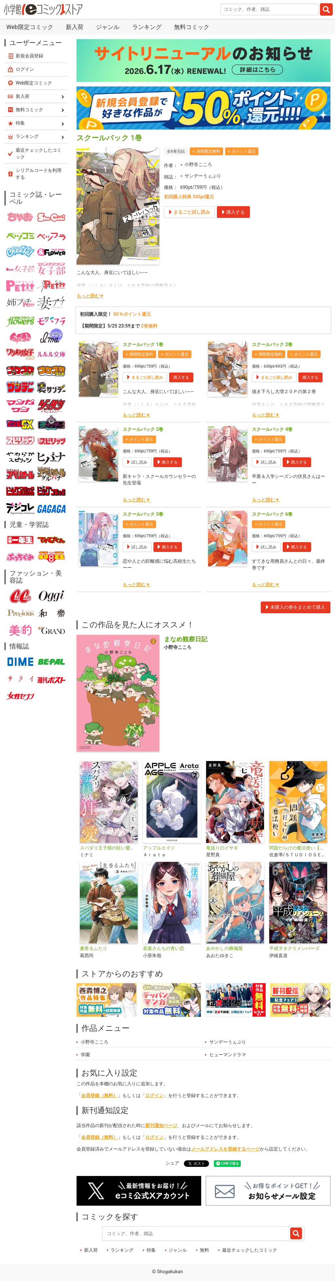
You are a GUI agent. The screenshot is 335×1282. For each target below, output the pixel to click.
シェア (172, 1163)
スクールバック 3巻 (143, 429)
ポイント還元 (244, 151)
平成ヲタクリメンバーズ (294, 948)
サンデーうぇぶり (203, 176)
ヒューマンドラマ (227, 1055)
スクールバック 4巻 (272, 429)
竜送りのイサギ (222, 848)
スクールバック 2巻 (272, 344)
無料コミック (191, 26)
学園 (85, 1055)
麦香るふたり (93, 948)
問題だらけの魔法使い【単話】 (298, 848)
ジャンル (107, 26)
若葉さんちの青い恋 (163, 948)
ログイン (154, 1095)
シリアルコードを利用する (39, 174)
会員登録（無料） (99, 1095)
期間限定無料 (208, 151)
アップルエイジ (159, 848)
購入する (181, 377)
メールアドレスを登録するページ (225, 1149)
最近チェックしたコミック (249, 1250)
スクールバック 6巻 (272, 514)
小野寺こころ (198, 164)
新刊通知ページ (161, 1125)
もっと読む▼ (90, 296)
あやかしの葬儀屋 (224, 948)
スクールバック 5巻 (143, 514)
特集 (151, 1250)
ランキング (147, 26)
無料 (204, 1250)
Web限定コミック (29, 26)
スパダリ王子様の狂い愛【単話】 (109, 848)
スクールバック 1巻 (143, 344)
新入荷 (74, 26)
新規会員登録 (29, 55)
